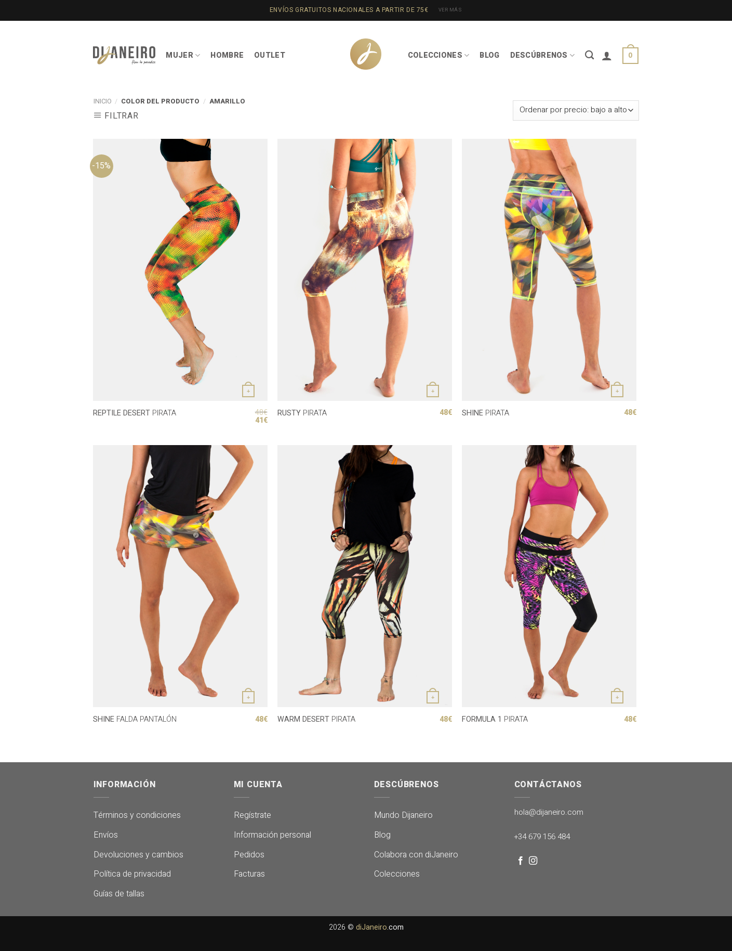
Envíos (106, 835)
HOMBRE (227, 55)
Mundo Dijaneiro (403, 815)
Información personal (272, 835)
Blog (382, 835)
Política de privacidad (132, 874)
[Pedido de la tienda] (575, 110)
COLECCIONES (439, 55)
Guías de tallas (119, 894)
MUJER (183, 55)
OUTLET (269, 55)
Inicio (103, 101)
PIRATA (134, 414)
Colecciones (397, 874)
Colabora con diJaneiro (416, 855)
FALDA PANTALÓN (135, 720)
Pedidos (249, 855)
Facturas (249, 874)
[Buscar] (589, 55)
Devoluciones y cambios (138, 855)
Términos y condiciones (137, 815)
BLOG (489, 55)
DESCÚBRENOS (542, 55)
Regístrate (252, 815)
